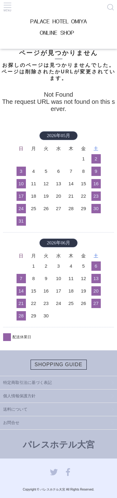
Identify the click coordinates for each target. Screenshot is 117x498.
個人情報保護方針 (19, 396)
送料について (15, 409)
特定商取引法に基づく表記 (27, 382)
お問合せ (11, 422)
